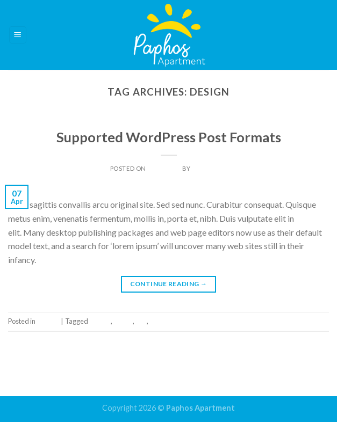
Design (100, 321)
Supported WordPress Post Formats (168, 137)
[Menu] (18, 35)
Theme (168, 121)
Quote (123, 321)
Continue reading (168, 284)
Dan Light (209, 168)
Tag (141, 321)
